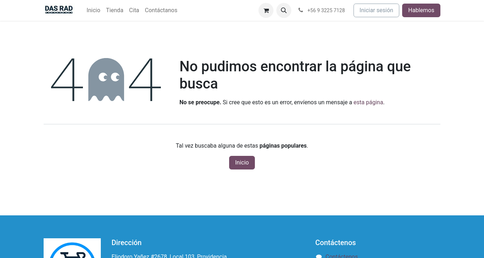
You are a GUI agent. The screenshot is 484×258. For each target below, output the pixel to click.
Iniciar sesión (376, 10)
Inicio (242, 162)
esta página (368, 102)
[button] (283, 10)
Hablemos (421, 10)
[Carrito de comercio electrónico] (265, 10)
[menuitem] (93, 10)
